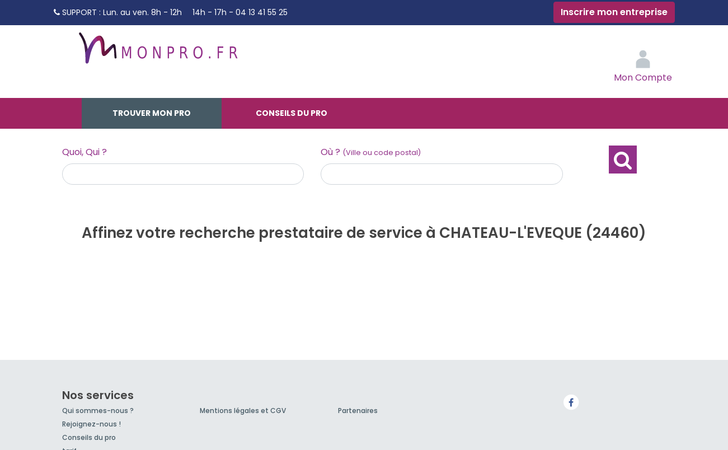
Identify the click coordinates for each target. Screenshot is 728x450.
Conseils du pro (291, 113)
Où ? (371, 152)
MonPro (157, 53)
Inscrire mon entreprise (614, 12)
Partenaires (358, 410)
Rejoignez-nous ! (91, 424)
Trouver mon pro (151, 113)
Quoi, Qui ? (84, 152)
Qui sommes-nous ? (98, 410)
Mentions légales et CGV (243, 410)
